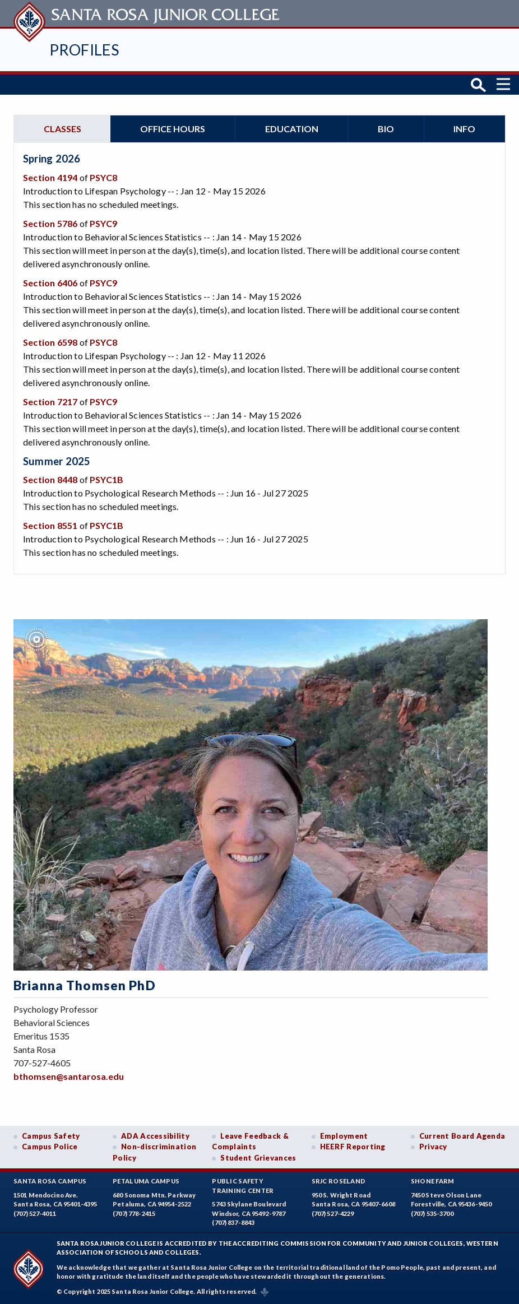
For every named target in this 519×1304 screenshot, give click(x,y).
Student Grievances (258, 1157)
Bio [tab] (386, 128)
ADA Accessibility (155, 1135)
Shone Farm (433, 1181)
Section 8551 (50, 525)
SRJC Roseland (339, 1181)
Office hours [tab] (172, 128)
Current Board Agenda (462, 1135)
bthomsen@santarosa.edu (68, 1076)
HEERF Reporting (353, 1146)
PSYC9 (103, 223)
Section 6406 (50, 282)
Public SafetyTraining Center (243, 1185)
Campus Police (50, 1146)
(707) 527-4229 (333, 1213)
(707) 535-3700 (432, 1213)
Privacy (433, 1146)
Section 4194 (50, 177)
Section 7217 (50, 401)
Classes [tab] (62, 128)
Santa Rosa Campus (50, 1181)
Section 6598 (50, 342)
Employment (344, 1135)
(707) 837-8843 (233, 1222)
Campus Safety (51, 1135)
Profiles (84, 49)
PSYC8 (103, 177)
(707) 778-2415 (134, 1213)
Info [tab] (464, 128)
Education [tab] (291, 128)
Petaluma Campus (146, 1181)
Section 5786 (50, 223)
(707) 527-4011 (34, 1213)
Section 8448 (50, 479)
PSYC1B (106, 479)
